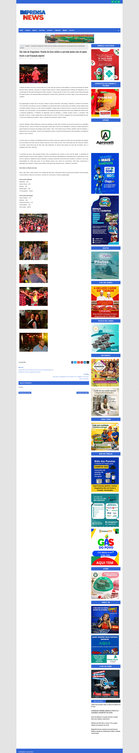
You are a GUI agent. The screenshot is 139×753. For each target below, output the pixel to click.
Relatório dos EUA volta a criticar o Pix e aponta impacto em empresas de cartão (104, 724)
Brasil (34, 30)
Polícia (71, 30)
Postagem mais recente (24, 386)
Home (21, 30)
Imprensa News (29, 750)
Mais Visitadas (98, 701)
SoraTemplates (22, 750)
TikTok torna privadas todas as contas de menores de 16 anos (105, 705)
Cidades (27, 30)
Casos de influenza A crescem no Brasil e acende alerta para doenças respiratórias (104, 718)
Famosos (58, 30)
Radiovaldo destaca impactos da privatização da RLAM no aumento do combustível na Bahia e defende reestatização (105, 731)
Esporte (50, 30)
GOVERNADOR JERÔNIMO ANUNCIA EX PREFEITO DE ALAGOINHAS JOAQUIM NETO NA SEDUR (105, 712)
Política (42, 30)
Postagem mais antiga (81, 386)
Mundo (65, 30)
